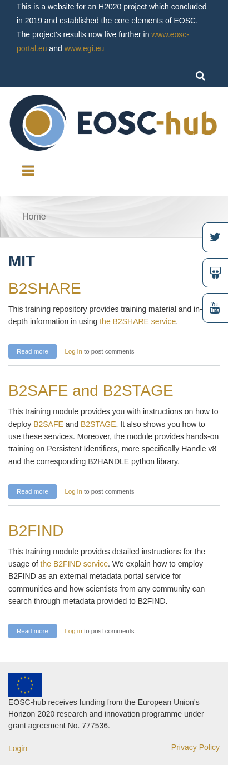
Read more (37, 350)
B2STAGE (98, 424)
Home (34, 216)
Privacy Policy (195, 747)
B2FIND (36, 530)
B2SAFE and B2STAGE (91, 390)
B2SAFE (49, 424)
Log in (73, 351)
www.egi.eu (85, 48)
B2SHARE (44, 288)
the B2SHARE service (136, 321)
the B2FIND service (74, 563)
